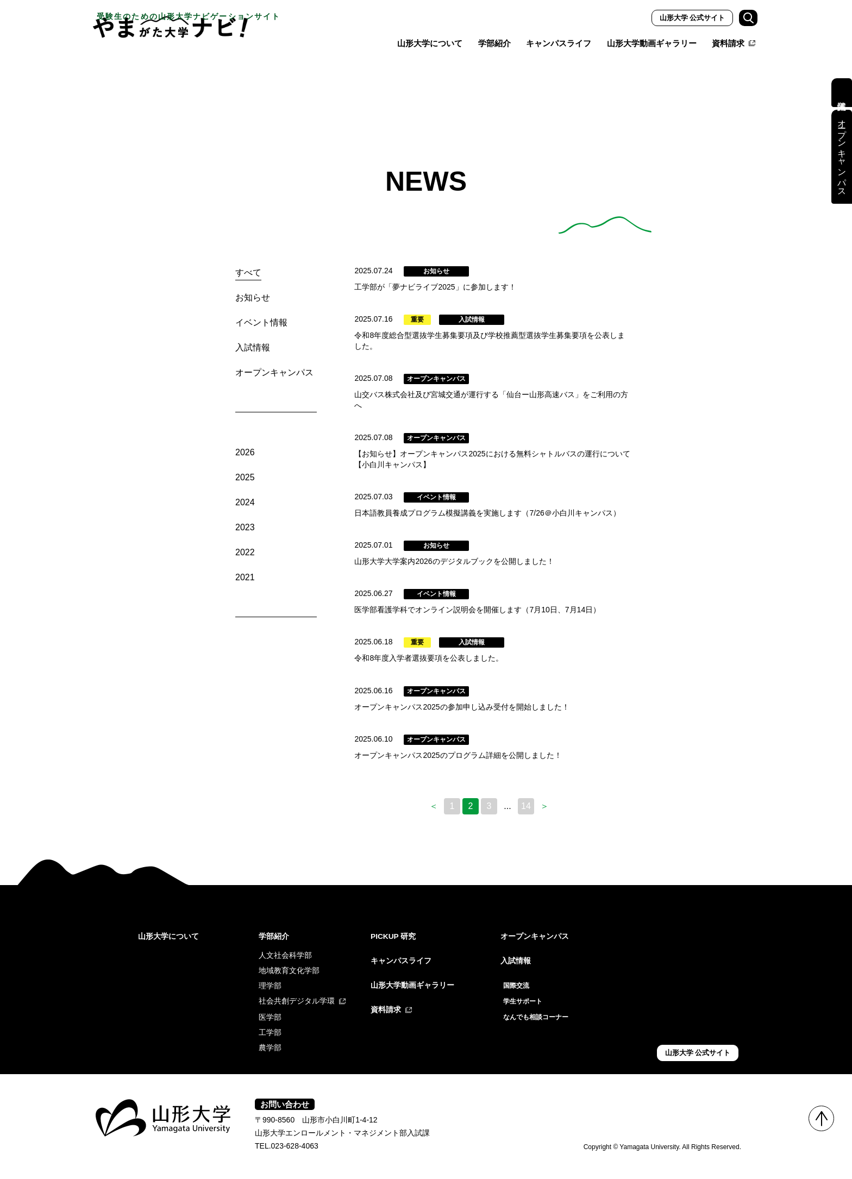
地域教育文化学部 (289, 963)
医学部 (270, 1010)
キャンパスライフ (558, 43)
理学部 (270, 979)
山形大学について (429, 43)
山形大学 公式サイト (692, 18)
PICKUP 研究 (397, 930)
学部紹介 (494, 43)
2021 (245, 577)
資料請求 (728, 43)
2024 (245, 502)
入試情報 (252, 347)
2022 (245, 552)
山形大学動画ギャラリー (652, 43)
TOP (821, 1118)
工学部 (270, 1025)
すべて (248, 272)
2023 (245, 527)
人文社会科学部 (285, 948)
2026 (245, 452)
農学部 (270, 1041)
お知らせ (252, 297)
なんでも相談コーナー (541, 1009)
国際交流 (518, 979)
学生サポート (526, 994)
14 (526, 800)
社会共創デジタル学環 (297, 994)
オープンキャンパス (274, 372)
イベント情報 (261, 322)
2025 (245, 477)
